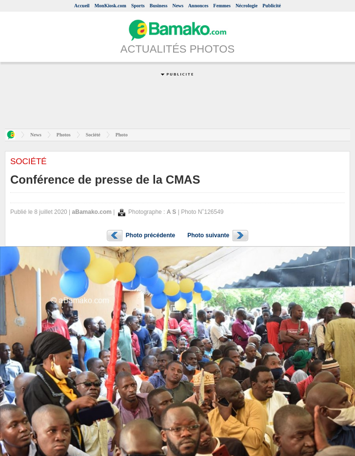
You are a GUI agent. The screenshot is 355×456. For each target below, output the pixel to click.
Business (159, 5)
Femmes (222, 5)
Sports (138, 5)
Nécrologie (246, 5)
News (177, 5)
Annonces (198, 5)
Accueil (82, 5)
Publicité (271, 5)
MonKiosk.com (110, 5)
